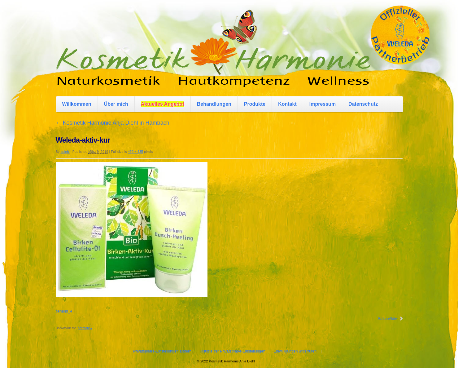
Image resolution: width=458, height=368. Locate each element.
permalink (84, 328)
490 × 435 (135, 151)
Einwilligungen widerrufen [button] (294, 351)
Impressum (322, 104)
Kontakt (287, 104)
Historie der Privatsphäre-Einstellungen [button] (232, 351)
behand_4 (64, 311)
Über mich (116, 104)
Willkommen (76, 104)
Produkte (254, 104)
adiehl (64, 151)
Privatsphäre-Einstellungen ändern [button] (162, 351)
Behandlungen (214, 104)
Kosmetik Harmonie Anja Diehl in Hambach (112, 123)
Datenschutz (363, 104)
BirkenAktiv (387, 319)
